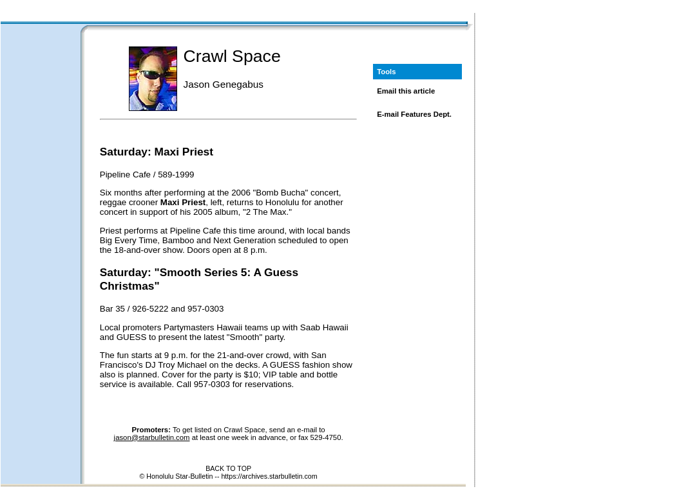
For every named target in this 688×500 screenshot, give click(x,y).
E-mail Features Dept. (414, 114)
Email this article (406, 91)
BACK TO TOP (228, 468)
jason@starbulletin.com (152, 437)
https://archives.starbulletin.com (269, 476)
